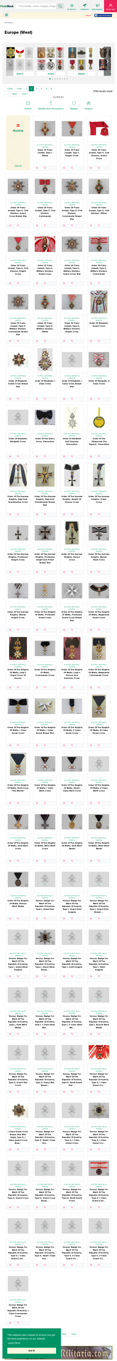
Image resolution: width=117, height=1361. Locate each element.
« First (9, 88)
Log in (88, 15)
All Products (9, 22)
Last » (25, 94)
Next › (15, 94)
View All (18, 165)
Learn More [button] (14, 1342)
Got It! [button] (31, 1350)
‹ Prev (19, 88)
